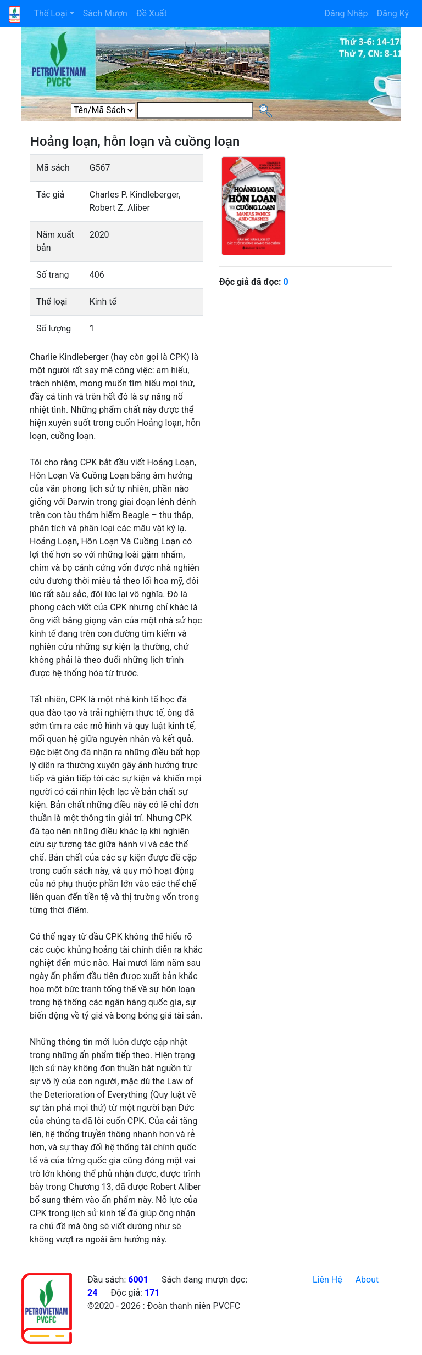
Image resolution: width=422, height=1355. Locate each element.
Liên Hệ (327, 1279)
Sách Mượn (105, 13)
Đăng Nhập (346, 13)
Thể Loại (50, 13)
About (367, 1279)
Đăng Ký (392, 13)
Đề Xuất (151, 13)
